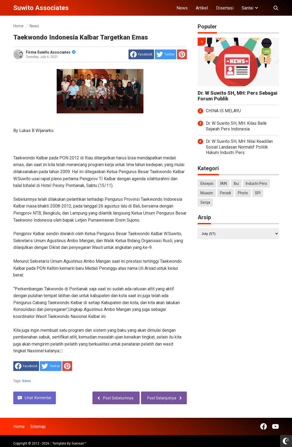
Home (19, 426)
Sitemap (38, 426)
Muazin (206, 193)
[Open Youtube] (275, 426)
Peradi (225, 193)
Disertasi (224, 8)
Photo (243, 193)
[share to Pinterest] (182, 54)
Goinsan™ (79, 443)
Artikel (202, 8)
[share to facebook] (141, 54)
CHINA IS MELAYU (223, 110)
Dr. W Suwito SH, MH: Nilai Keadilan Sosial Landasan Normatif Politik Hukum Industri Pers (239, 147)
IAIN (223, 183)
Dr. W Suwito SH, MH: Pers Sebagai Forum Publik (237, 95)
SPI (258, 193)
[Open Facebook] (263, 426)
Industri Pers (256, 183)
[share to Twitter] (165, 54)
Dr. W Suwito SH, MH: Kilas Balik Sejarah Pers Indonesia (236, 126)
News (182, 8)
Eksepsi (206, 183)
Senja (205, 202)
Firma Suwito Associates (51, 52)
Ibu (236, 183)
